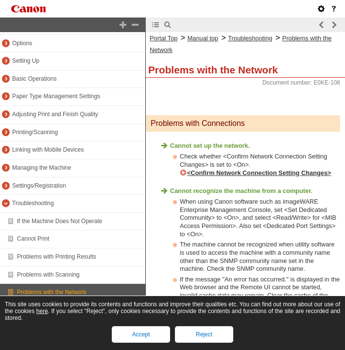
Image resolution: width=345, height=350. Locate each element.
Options (22, 43)
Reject (204, 334)
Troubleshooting (33, 203)
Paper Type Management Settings (56, 96)
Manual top (203, 38)
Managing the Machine (41, 167)
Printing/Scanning (35, 132)
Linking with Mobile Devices (48, 149)
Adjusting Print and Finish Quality (55, 114)
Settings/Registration (39, 185)
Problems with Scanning (48, 274)
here (42, 311)
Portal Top (163, 38)
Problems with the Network (51, 292)
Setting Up (25, 60)
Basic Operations (34, 78)
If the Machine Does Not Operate (59, 221)
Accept (141, 334)
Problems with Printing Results (56, 256)
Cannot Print (33, 238)
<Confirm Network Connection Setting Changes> (259, 172)
